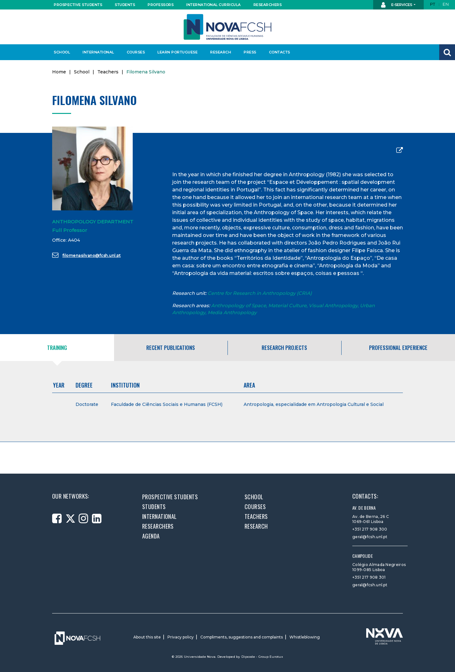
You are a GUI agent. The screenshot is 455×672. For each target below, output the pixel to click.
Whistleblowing (304, 637)
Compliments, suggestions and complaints (241, 637)
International (98, 52)
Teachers (107, 72)
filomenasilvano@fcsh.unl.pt (86, 255)
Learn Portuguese (176, 52)
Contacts (279, 52)
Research (220, 52)
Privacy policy (180, 637)
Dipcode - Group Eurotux (262, 657)
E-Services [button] (397, 5)
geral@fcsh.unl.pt (369, 536)
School (62, 52)
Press (250, 52)
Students (125, 5)
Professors (160, 5)
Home (59, 72)
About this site (147, 637)
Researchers (267, 5)
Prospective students (76, 5)
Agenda (151, 536)
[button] (447, 52)
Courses (136, 52)
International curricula (211, 5)
